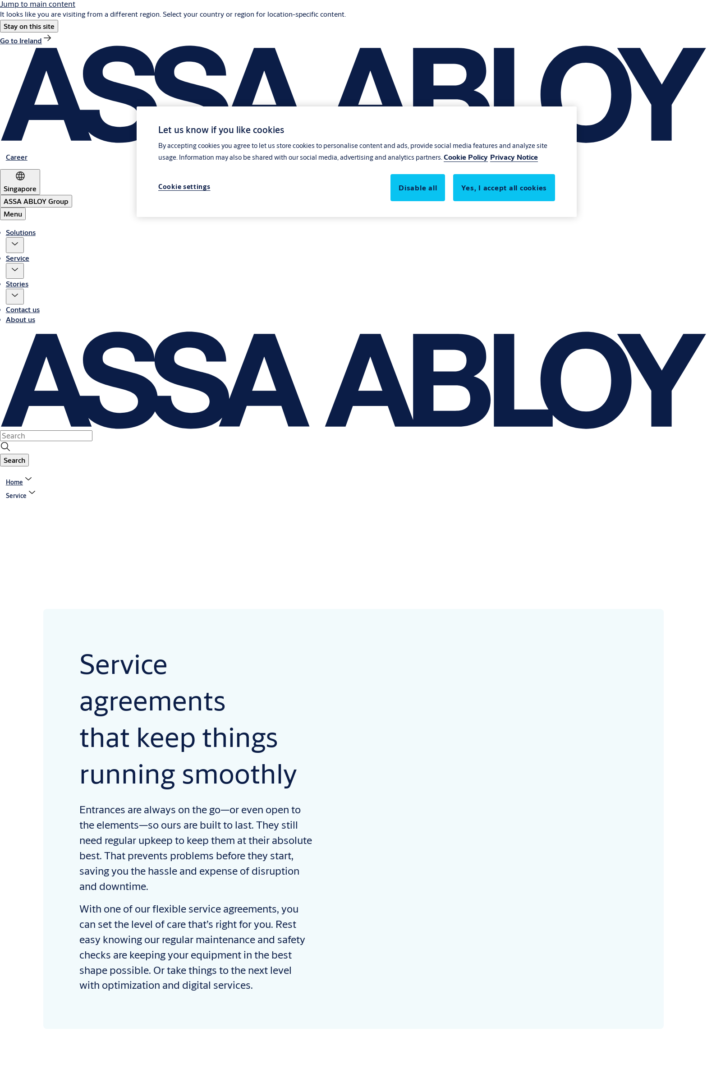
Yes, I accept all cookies (504, 187)
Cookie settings (184, 186)
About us (20, 319)
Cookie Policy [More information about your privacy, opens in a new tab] (466, 156)
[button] (29, 26)
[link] (26, 40)
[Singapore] (20, 182)
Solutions (21, 232)
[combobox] (46, 435)
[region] (357, 161)
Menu (13, 213)
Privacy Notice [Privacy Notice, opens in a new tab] (514, 156)
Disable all (418, 187)
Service (17, 258)
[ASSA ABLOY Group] (36, 201)
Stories (17, 283)
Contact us (23, 309)
